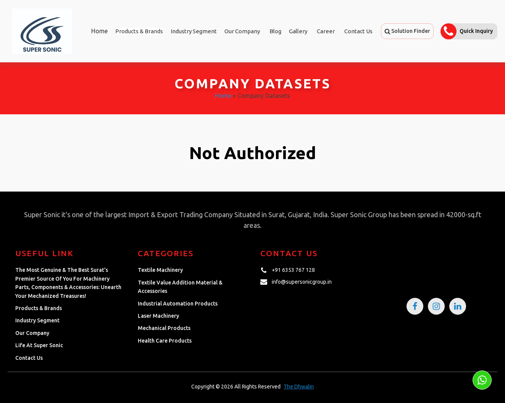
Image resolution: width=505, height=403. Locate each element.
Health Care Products (165, 341)
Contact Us (358, 31)
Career (326, 31)
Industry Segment (194, 31)
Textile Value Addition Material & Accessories (180, 287)
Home (99, 31)
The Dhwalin (299, 387)
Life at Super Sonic (39, 345)
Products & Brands (38, 308)
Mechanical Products (164, 328)
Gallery (298, 31)
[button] (407, 31)
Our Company (242, 31)
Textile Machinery (160, 270)
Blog (275, 31)
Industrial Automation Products (178, 304)
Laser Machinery (158, 316)
